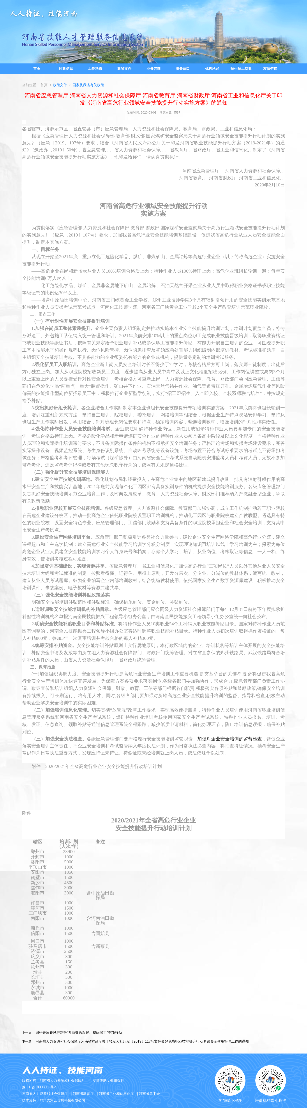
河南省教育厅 (83, 1094)
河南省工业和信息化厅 (116, 1094)
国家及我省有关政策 (88, 85)
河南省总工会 (149, 1094)
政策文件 (60, 85)
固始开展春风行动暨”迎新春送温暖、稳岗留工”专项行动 (78, 1032)
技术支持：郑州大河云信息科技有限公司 (53, 1100)
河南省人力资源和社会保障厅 (45, 1094)
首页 (44, 85)
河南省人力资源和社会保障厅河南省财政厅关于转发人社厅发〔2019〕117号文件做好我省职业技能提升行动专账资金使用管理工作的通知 (142, 1041)
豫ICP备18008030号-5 (39, 1087)
